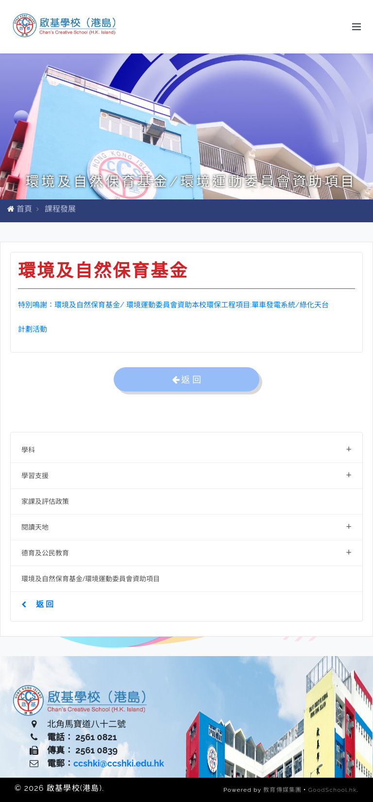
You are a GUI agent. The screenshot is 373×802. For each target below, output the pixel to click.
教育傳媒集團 (282, 789)
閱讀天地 (186, 526)
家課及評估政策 (45, 501)
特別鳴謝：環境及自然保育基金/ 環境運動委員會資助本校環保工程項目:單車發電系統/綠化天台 (173, 305)
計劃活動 (32, 329)
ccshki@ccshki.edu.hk (118, 763)
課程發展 (60, 209)
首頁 (24, 209)
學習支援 (186, 474)
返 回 (37, 604)
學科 (186, 448)
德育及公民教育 (186, 551)
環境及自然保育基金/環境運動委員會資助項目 (90, 578)
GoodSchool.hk (332, 789)
